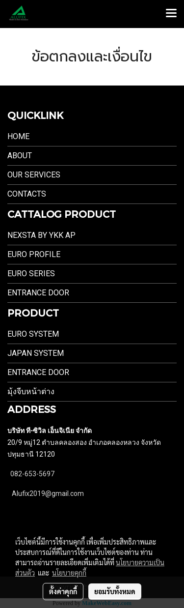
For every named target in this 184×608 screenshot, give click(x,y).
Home (18, 136)
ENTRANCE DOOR (38, 292)
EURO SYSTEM (33, 334)
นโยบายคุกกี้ (69, 572)
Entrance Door (38, 372)
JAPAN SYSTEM (35, 353)
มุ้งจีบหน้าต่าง (30, 391)
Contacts (26, 194)
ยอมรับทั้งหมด (114, 591)
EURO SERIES (31, 273)
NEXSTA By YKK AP (41, 235)
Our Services (33, 174)
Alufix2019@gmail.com (48, 493)
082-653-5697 (32, 474)
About (19, 155)
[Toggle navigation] (171, 14)
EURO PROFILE (33, 254)
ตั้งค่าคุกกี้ (63, 591)
